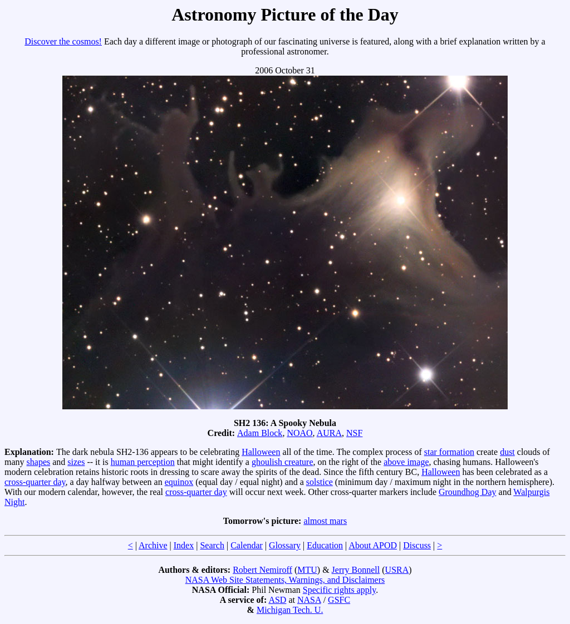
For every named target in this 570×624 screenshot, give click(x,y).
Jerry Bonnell (356, 570)
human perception (143, 462)
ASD (277, 600)
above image (406, 462)
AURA (329, 433)
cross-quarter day (35, 482)
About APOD (372, 545)
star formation (449, 452)
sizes (76, 462)
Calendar (246, 545)
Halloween (261, 452)
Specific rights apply (339, 590)
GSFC (339, 600)
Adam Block (259, 433)
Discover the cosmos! (63, 41)
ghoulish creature (282, 462)
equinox (179, 482)
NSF (354, 433)
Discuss (417, 545)
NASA (309, 600)
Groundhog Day (468, 492)
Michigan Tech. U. (290, 610)
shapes (39, 462)
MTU (307, 570)
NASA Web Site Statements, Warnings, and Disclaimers (285, 580)
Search (212, 545)
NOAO (299, 433)
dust (507, 452)
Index (184, 545)
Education (325, 545)
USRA (397, 570)
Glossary (285, 545)
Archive (153, 545)
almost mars (325, 521)
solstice (319, 482)
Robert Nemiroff (262, 570)
